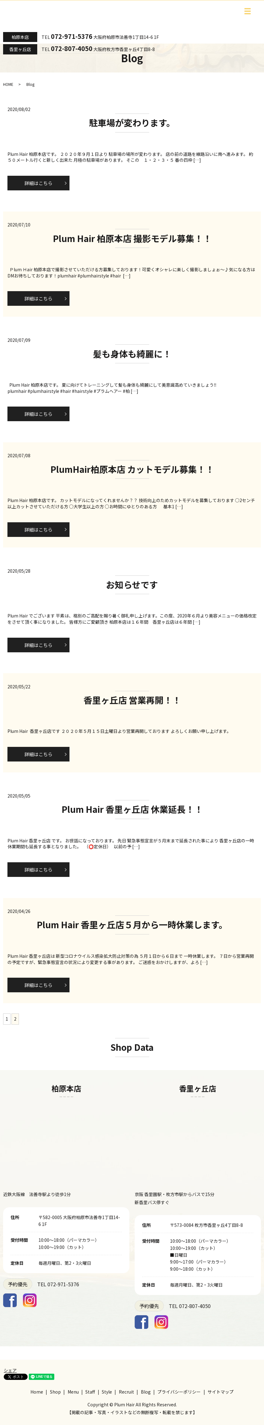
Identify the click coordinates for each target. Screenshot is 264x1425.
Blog (146, 1392)
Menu (73, 1392)
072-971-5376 (71, 36)
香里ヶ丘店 (20, 49)
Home (36, 1392)
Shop (55, 1392)
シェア (10, 1370)
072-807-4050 (71, 48)
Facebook (10, 1300)
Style (107, 1392)
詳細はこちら (38, 183)
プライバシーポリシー (179, 1392)
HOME (8, 84)
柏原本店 (20, 37)
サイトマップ (221, 1392)
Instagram (30, 1300)
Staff (90, 1392)
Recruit (126, 1392)
